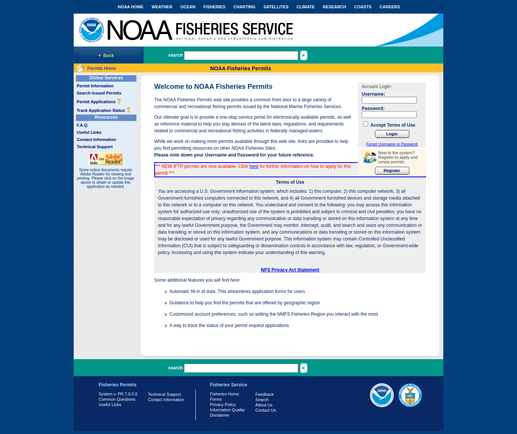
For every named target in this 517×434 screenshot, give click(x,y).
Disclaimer (219, 415)
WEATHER (162, 7)
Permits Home (101, 68)
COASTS (362, 7)
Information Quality (227, 410)
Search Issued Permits (99, 93)
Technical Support (95, 146)
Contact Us (265, 410)
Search (262, 399)
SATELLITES (275, 7)
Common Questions (117, 399)
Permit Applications (99, 101)
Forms (216, 399)
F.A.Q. (82, 125)
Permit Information (95, 86)
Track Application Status (104, 110)
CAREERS (390, 7)
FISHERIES (214, 7)
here (253, 166)
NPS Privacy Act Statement (290, 270)
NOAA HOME (131, 7)
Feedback (264, 394)
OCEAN (187, 7)
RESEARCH (334, 7)
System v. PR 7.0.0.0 (118, 394)
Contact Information (96, 139)
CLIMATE (306, 7)
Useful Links (89, 132)
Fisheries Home (224, 394)
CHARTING (244, 7)
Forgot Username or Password (392, 144)
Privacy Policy (223, 404)
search (175, 55)
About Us (263, 405)
